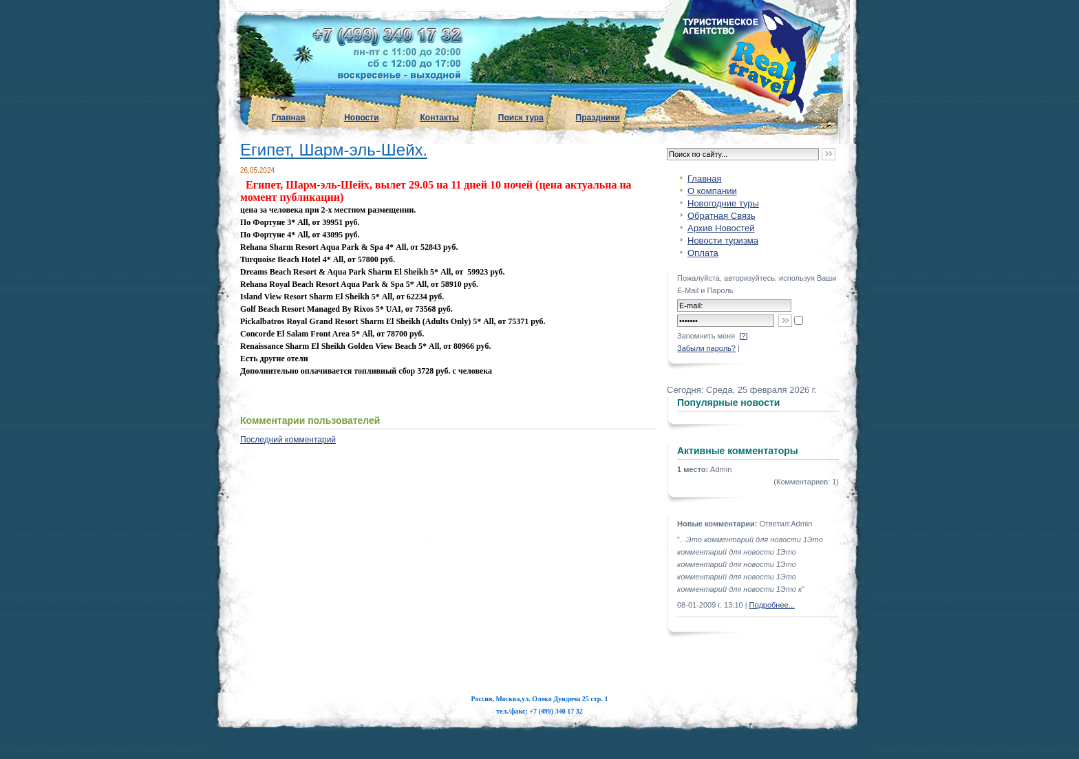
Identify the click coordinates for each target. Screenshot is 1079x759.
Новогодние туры (723, 203)
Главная (289, 117)
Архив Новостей (720, 228)
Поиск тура (521, 117)
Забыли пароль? (706, 348)
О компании (712, 191)
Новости (361, 117)
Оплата (702, 253)
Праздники (598, 117)
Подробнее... (772, 605)
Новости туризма (722, 240)
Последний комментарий (288, 440)
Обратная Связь (721, 216)
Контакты (440, 117)
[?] (743, 336)
